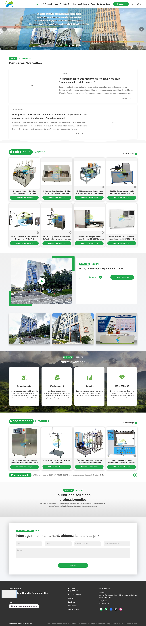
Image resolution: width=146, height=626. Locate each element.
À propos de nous (50, 4)
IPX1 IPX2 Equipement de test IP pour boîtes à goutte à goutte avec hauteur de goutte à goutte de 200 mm (56, 238)
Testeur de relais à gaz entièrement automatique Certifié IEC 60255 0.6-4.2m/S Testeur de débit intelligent (121, 238)
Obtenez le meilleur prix (24, 197)
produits (63, 4)
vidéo (93, 4)
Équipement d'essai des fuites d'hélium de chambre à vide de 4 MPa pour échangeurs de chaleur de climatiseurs (57, 192)
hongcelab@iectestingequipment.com (23, 606)
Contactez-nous (73, 609)
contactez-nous (103, 4)
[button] (66, 46)
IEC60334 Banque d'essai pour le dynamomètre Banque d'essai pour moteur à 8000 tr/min (121, 192)
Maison (39, 4)
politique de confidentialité (16, 623)
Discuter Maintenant (122, 277)
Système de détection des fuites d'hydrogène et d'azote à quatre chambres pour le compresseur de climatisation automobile (24, 192)
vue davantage (130, 154)
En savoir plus (128, 98)
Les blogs (71, 602)
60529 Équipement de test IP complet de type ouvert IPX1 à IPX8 (24, 238)
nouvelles (72, 4)
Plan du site (28, 623)
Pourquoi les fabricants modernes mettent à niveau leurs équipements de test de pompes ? (90, 80)
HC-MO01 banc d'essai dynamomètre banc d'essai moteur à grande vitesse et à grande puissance (89, 192)
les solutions (83, 4)
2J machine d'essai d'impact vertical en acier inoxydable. (57, 461)
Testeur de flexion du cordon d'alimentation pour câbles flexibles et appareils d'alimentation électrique (121, 462)
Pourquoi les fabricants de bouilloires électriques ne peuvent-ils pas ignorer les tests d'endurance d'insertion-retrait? (49, 116)
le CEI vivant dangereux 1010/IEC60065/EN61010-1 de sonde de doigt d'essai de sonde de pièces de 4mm (69, 475)
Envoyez (73, 565)
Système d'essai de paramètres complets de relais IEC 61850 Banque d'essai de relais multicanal (89, 238)
